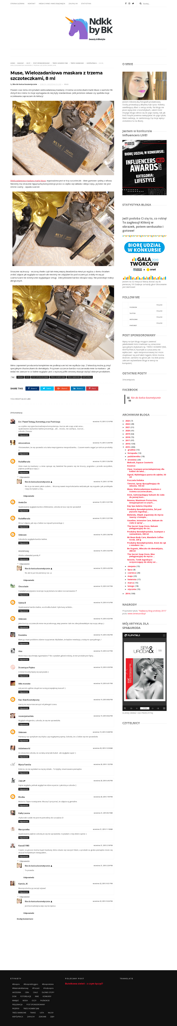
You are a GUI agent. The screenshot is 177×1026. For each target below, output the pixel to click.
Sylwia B (22, 603)
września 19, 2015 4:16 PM (103, 603)
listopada (133, 453)
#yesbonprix (48, 988)
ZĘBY (52, 1017)
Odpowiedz (23, 435)
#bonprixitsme (48, 984)
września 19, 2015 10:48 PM (103, 732)
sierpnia (132, 566)
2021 (127, 427)
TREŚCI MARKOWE (77, 63)
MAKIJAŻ (20, 63)
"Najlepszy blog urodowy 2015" (152, 610)
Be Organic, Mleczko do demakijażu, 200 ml (145, 549)
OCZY (28, 63)
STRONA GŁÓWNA (17, 4)
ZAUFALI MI (73, 4)
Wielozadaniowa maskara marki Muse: (28, 180)
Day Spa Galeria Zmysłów (139, 506)
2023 (127, 420)
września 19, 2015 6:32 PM (103, 568)
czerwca (132, 572)
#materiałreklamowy (20, 988)
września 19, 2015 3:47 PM (103, 586)
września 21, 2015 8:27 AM (103, 813)
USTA (42, 1013)
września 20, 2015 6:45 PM (103, 781)
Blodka (21, 797)
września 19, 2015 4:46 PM (103, 635)
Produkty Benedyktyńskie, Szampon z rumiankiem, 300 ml (146, 532)
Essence (131, 465)
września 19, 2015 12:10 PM (103, 421)
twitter (142, 311)
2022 (127, 424)
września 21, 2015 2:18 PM (103, 845)
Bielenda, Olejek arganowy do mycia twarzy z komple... (145, 515)
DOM (14, 996)
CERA (27, 992)
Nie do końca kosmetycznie (37, 482)
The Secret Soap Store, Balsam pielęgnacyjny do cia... (142, 527)
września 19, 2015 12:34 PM (103, 443)
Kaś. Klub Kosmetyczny (28, 700)
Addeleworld (24, 748)
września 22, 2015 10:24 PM (103, 901)
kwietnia (132, 579)
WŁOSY (51, 1013)
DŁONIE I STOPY (48, 992)
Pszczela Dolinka (135, 480)
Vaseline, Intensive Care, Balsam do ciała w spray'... (145, 521)
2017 (127, 440)
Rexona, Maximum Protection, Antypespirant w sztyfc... (142, 501)
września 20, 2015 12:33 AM (103, 748)
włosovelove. (24, 443)
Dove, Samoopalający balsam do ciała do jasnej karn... (145, 495)
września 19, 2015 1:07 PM (103, 482)
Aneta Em (22, 502)
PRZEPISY (15, 1008)
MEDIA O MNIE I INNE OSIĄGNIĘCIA (52, 4)
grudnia (132, 449)
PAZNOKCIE (45, 1000)
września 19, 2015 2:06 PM (103, 535)
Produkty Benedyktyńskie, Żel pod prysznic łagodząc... (144, 510)
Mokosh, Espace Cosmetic (140, 462)
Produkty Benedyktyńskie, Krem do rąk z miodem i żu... (146, 544)
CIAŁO (35, 992)
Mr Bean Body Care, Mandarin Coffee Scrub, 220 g (145, 538)
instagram (142, 317)
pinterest (142, 323)
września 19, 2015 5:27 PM (103, 651)
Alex (20, 651)
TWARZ (33, 1013)
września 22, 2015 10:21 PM (103, 883)
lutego (131, 586)
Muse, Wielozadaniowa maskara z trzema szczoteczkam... (144, 490)
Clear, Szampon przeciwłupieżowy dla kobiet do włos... (145, 470)
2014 (127, 593)
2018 (127, 437)
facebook (142, 305)
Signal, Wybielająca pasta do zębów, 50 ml (146, 475)
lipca (130, 569)
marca (131, 582)
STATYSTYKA (86, 4)
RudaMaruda (24, 462)
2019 (127, 434)
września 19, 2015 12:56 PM (103, 461)
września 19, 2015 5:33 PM (103, 667)
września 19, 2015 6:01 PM (103, 683)
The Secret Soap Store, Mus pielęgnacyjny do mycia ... (141, 555)
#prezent (35, 988)
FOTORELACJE (25, 996)
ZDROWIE (42, 1017)
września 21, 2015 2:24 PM (103, 866)
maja (130, 576)
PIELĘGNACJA (17, 1004)
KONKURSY (47, 996)
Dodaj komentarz (25, 919)
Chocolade (23, 586)
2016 (127, 443)
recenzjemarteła (25, 716)
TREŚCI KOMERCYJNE (60, 63)
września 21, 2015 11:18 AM (103, 829)
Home (12, 63)
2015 (127, 447)
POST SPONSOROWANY (41, 63)
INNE (37, 996)
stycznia (132, 589)
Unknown (22, 535)
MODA (25, 1000)
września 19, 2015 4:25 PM (103, 619)
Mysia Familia (24, 765)
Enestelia (22, 635)
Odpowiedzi (24, 477)
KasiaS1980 (23, 846)
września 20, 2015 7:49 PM (103, 797)
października (134, 456)
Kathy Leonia (24, 813)
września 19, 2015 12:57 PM (103, 502)
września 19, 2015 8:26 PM (103, 716)
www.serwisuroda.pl (137, 613)
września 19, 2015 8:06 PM (103, 700)
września (132, 459)
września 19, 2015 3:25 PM (103, 551)
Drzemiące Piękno (26, 667)
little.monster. (24, 684)
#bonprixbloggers (31, 984)
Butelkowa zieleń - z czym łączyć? (84, 983)
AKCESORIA (16, 992)
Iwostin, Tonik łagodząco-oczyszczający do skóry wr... (142, 560)
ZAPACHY (31, 1017)
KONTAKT (31, 4)
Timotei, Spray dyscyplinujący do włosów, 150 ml (143, 484)
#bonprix (16, 984)
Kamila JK (23, 884)
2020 (127, 430)
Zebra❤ (21, 781)
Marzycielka (23, 829)
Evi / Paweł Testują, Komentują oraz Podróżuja (39, 422)
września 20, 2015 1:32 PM (103, 764)
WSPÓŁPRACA (92, 63)
